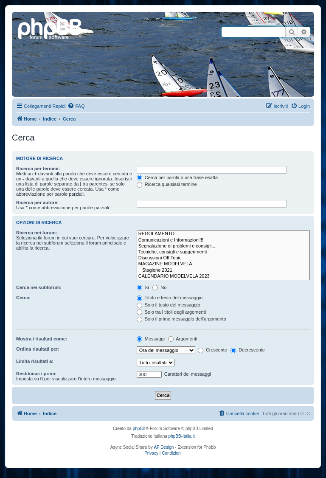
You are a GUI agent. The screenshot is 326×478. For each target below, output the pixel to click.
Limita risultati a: (34, 361)
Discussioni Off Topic (223, 258)
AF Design (164, 447)
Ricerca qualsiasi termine (167, 184)
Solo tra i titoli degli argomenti (171, 312)
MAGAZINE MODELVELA (223, 264)
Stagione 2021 (223, 270)
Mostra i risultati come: (41, 338)
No (159, 287)
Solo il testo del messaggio (168, 304)
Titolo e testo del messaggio (169, 297)
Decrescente (247, 349)
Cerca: (23, 297)
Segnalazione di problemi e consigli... (223, 246)
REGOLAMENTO (223, 234)
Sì (143, 287)
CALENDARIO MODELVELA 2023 (223, 276)
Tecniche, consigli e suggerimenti (223, 252)
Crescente (212, 349)
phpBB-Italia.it (182, 436)
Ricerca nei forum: (36, 232)
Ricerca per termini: (38, 168)
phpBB (139, 428)
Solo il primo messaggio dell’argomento (181, 318)
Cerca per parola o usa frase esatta (177, 177)
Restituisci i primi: (36, 373)
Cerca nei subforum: (39, 287)
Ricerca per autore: (37, 202)
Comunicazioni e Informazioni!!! (223, 240)
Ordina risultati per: (37, 348)
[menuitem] (75, 106)
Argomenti (182, 338)
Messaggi (151, 338)
